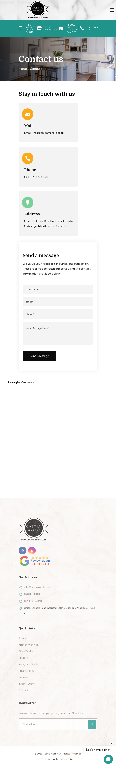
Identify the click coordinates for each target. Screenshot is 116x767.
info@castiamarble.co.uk (48, 132)
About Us (24, 640)
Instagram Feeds (28, 666)
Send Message (39, 356)
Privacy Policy (26, 672)
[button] (2, 393)
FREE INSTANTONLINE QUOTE (30, 28)
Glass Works (26, 653)
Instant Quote (27, 685)
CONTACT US (93, 28)
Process (23, 659)
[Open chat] (108, 759)
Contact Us (25, 691)
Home (23, 69)
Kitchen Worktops (29, 646)
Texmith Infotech (66, 759)
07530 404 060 (33, 602)
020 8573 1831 (39, 177)
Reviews (23, 679)
